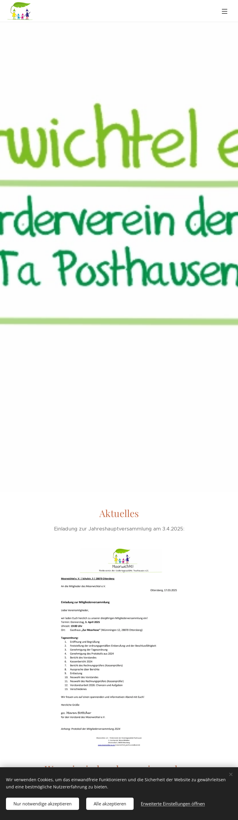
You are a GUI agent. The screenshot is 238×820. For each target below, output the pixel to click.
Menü (224, 11)
